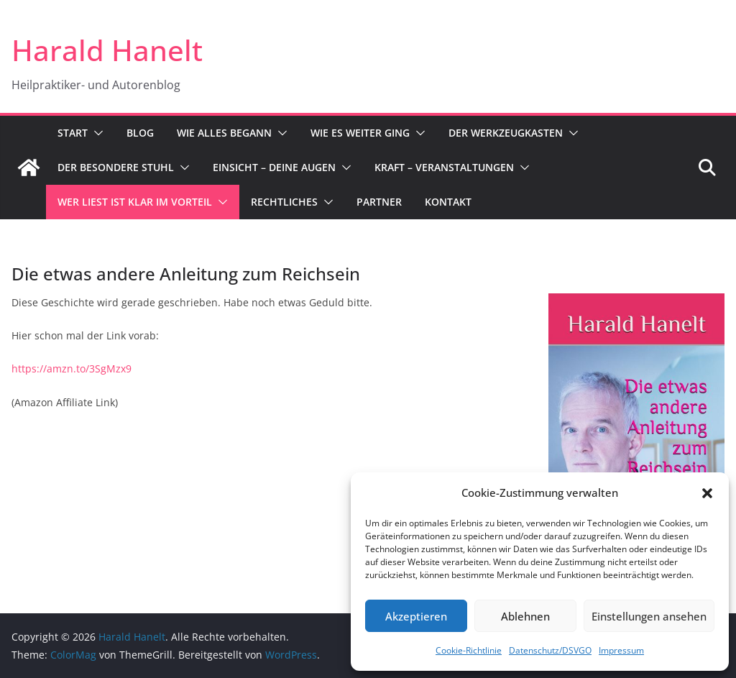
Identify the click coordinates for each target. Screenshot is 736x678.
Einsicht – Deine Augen (274, 167)
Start (73, 132)
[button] (707, 493)
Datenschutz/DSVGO (550, 650)
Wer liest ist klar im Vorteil (135, 202)
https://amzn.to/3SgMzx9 (72, 368)
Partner (379, 202)
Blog (140, 132)
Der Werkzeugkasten (505, 132)
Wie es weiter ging (360, 132)
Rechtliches (284, 202)
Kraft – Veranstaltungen (444, 167)
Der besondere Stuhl (116, 167)
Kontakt (448, 202)
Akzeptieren (416, 616)
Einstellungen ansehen (649, 616)
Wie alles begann (224, 132)
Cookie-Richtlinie (469, 650)
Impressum (621, 650)
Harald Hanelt (107, 50)
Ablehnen (525, 616)
